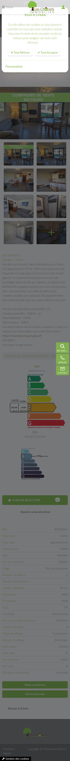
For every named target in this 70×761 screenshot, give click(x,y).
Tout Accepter (48, 52)
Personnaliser (14, 66)
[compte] (63, 7)
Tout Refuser (20, 52)
